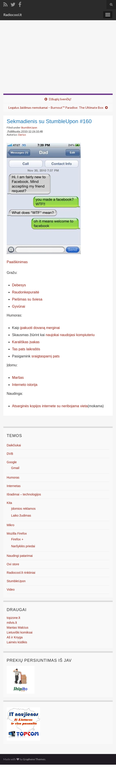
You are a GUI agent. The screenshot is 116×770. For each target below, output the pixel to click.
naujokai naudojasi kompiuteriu (70, 335)
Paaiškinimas (17, 262)
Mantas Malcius (17, 627)
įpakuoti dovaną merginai (40, 328)
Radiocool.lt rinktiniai (21, 572)
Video (11, 589)
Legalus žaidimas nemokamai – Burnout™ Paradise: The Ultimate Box (55, 107)
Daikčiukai (14, 445)
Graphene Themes (34, 759)
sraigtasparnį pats (45, 356)
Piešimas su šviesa (27, 299)
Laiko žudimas (21, 515)
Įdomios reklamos (23, 508)
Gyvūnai (18, 306)
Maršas (18, 377)
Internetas (13, 486)
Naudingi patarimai (20, 555)
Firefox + (17, 539)
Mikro (10, 525)
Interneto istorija (24, 385)
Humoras (13, 477)
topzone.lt (13, 618)
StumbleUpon (29, 127)
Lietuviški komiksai (20, 632)
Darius (22, 134)
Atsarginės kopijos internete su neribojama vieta (50, 406)
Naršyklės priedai (23, 546)
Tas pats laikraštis (26, 349)
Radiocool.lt (12, 14)
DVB (10, 453)
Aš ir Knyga (15, 637)
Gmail (15, 468)
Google (12, 462)
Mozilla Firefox (17, 533)
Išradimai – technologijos (24, 494)
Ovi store (13, 564)
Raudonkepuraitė (25, 292)
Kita (9, 503)
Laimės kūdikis (17, 642)
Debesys (19, 285)
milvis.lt (12, 622)
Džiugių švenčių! (60, 99)
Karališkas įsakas (26, 342)
